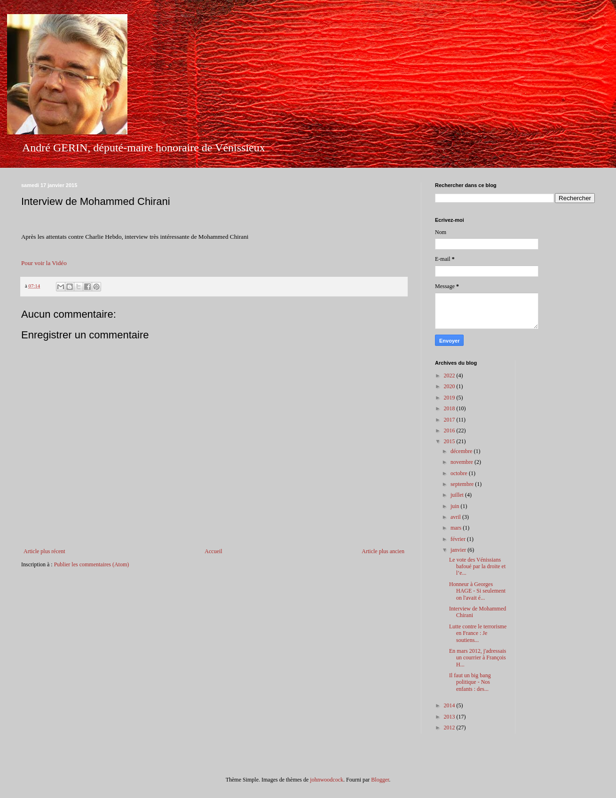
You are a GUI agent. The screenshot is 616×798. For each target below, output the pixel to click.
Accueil (213, 551)
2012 (450, 727)
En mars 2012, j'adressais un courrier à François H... (477, 658)
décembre (462, 451)
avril (456, 517)
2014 (450, 705)
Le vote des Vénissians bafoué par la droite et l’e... (477, 566)
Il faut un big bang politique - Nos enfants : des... (470, 682)
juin (455, 506)
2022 (450, 375)
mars (456, 527)
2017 (450, 419)
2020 (450, 386)
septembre (462, 484)
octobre (459, 473)
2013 (450, 716)
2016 (450, 430)
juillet (457, 495)
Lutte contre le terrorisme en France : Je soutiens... (477, 633)
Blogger (380, 779)
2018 (450, 408)
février (458, 539)
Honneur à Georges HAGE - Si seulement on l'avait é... (477, 591)
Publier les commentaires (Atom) (91, 564)
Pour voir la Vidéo (44, 262)
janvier (458, 550)
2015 (450, 441)
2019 (450, 397)
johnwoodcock (326, 779)
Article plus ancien (383, 551)
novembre (462, 462)
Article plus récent (44, 551)
